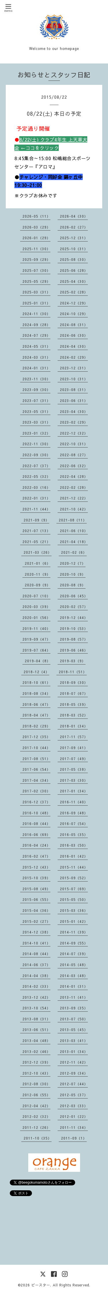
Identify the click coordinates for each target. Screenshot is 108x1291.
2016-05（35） (74, 834)
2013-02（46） (36, 1051)
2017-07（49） (74, 758)
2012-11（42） (74, 1062)
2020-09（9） (37, 585)
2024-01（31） (36, 368)
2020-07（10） (36, 596)
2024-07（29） (36, 335)
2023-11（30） (36, 379)
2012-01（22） (74, 1116)
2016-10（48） (36, 813)
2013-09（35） (74, 1008)
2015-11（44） (74, 867)
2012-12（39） (36, 1062)
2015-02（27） (36, 921)
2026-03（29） (36, 227)
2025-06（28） (74, 270)
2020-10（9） (73, 574)
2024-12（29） (74, 303)
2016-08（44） (36, 823)
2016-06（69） (36, 834)
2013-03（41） (74, 1040)
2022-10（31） (74, 443)
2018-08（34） (36, 693)
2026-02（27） (74, 227)
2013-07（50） (74, 1019)
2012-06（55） (36, 1094)
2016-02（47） (36, 856)
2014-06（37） (36, 964)
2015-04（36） (36, 910)
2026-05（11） (36, 216)
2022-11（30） (36, 443)
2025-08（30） (74, 259)
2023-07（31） (36, 400)
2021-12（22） (74, 498)
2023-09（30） (36, 389)
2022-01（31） (36, 498)
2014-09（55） (74, 943)
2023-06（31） (74, 400)
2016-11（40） (74, 802)
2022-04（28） (74, 476)
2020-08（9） (73, 585)
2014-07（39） (74, 953)
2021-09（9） (36, 520)
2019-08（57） (74, 639)
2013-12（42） (36, 997)
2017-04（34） (36, 780)
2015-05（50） (74, 899)
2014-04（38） (36, 975)
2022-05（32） (36, 476)
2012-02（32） (36, 1116)
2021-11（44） (36, 509)
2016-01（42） (74, 856)
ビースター (40, 1285)
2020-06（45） (74, 596)
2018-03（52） (74, 715)
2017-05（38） (74, 769)
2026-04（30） (74, 216)
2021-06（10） (74, 530)
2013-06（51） (36, 1029)
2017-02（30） (36, 791)
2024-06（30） (74, 335)
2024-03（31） (36, 357)
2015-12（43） (36, 867)
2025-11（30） (36, 248)
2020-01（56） (36, 617)
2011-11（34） (74, 1127)
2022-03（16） (36, 487)
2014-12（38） (36, 932)
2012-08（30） (36, 1084)
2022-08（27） (74, 454)
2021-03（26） (38, 552)
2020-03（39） (36, 606)
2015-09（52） (74, 877)
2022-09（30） (36, 454)
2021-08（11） (73, 520)
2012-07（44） (74, 1084)
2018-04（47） (36, 715)
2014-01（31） (74, 986)
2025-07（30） (36, 270)
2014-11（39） (74, 932)
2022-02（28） (74, 487)
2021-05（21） (36, 541)
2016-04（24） (36, 845)
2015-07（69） (74, 888)
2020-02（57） (74, 606)
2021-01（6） (37, 563)
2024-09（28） (36, 324)
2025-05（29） (36, 281)
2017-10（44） (36, 747)
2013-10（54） (36, 1008)
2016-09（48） (74, 813)
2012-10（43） (36, 1073)
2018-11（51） (73, 671)
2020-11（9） (37, 574)
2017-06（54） (36, 769)
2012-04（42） (36, 1105)
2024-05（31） (36, 346)
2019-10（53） (74, 628)
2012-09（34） (74, 1073)
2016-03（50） (74, 845)
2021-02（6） (74, 552)
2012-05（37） (74, 1094)
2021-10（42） (74, 509)
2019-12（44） (74, 617)
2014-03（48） (74, 975)
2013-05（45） (74, 1029)
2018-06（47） (36, 704)
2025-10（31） (74, 248)
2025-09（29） (36, 259)
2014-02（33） (36, 986)
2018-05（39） (74, 704)
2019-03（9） (73, 660)
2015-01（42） (74, 921)
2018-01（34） (74, 726)
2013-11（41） (74, 997)
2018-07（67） (74, 693)
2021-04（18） (74, 541)
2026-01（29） (36, 237)
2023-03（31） (36, 422)
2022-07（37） (36, 465)
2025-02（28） (74, 292)
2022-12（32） (74, 433)
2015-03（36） (74, 910)
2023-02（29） (74, 422)
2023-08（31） (74, 389)
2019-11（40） (36, 628)
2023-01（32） (36, 433)
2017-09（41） (74, 747)
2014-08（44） (36, 953)
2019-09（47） (36, 639)
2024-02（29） (74, 357)
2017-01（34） (74, 791)
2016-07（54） (74, 823)
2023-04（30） (74, 411)
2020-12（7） (73, 563)
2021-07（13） (36, 530)
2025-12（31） (74, 237)
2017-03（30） (74, 780)
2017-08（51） (36, 758)
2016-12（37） (36, 802)
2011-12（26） (36, 1127)
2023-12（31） (74, 368)
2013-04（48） (36, 1040)
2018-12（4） (36, 671)
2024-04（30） (74, 346)
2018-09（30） (74, 682)
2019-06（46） (74, 650)
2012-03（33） (74, 1105)
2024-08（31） (74, 324)
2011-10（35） (38, 1138)
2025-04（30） (74, 281)
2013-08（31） (36, 1019)
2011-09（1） (74, 1138)
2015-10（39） (36, 877)
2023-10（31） (74, 379)
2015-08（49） (36, 888)
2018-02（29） (36, 726)
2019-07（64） (36, 650)
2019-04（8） (37, 660)
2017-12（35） (36, 736)
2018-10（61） (36, 682)
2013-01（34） (74, 1051)
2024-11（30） (36, 313)
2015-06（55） (36, 899)
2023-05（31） (36, 411)
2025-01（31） (36, 303)
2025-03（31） (36, 292)
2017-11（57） (74, 736)
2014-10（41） (36, 943)
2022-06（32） (74, 465)
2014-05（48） (74, 964)
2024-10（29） (74, 313)
